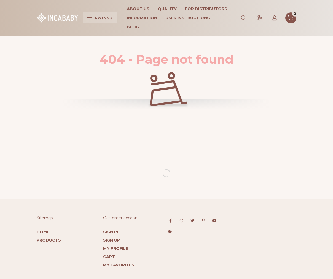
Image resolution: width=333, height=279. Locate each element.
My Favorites (118, 264)
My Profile (115, 248)
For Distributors (206, 8)
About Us (138, 8)
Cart (109, 256)
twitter (192, 220)
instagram (181, 220)
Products (49, 240)
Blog (133, 27)
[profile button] (274, 17)
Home (43, 231)
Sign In (110, 231)
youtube (214, 220)
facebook (170, 220)
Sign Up (111, 240)
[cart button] (290, 17)
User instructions (187, 17)
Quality (167, 8)
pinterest (203, 220)
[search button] (243, 17)
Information (142, 17)
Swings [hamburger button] (100, 18)
